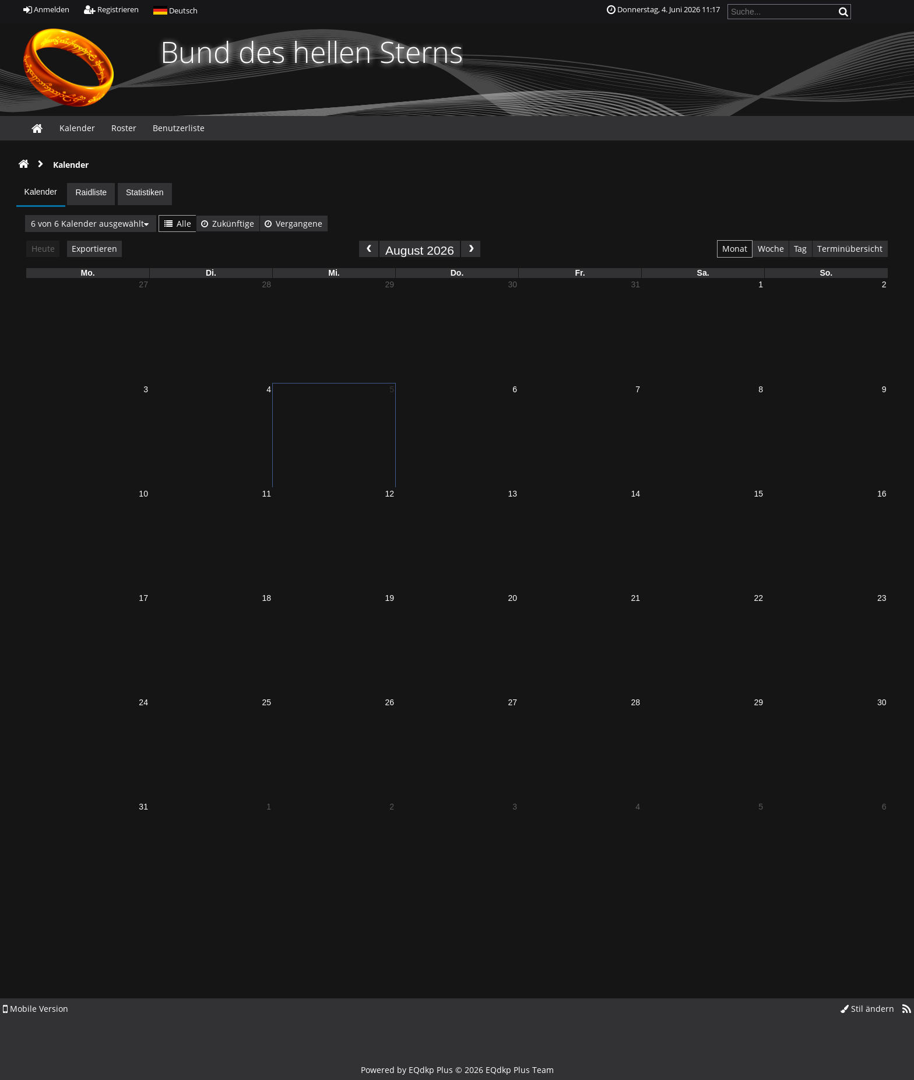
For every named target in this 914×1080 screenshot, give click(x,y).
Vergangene (293, 223)
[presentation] (40, 193)
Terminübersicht (850, 248)
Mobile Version (35, 1008)
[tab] (40, 194)
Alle (177, 223)
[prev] (368, 248)
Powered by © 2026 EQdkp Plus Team (457, 1069)
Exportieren (94, 248)
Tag (800, 248)
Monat (734, 248)
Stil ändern (867, 1008)
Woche (771, 248)
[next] (470, 248)
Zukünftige (227, 223)
